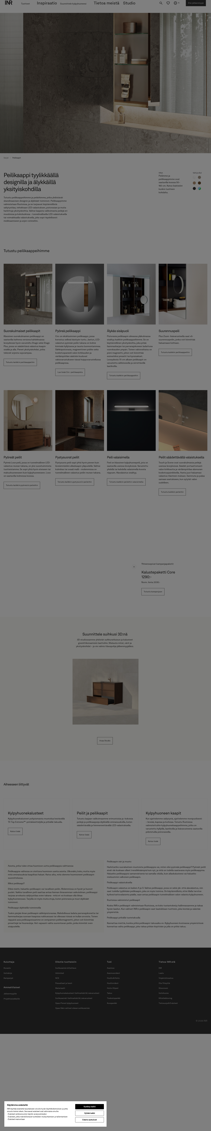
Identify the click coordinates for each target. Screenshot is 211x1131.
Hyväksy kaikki (90, 1107)
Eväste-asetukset (89, 1120)
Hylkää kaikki (89, 1113)
